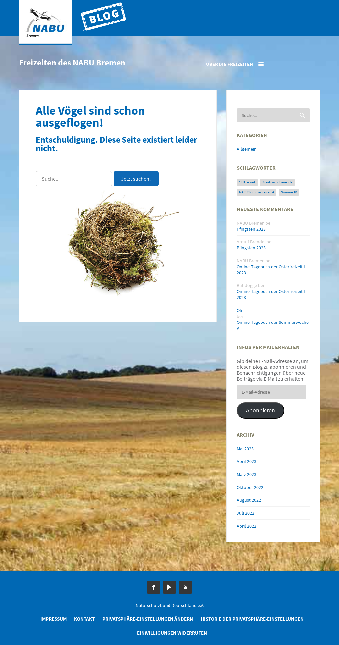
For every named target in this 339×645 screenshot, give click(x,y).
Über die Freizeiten (229, 64)
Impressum (53, 619)
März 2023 (246, 474)
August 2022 (249, 500)
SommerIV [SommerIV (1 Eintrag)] (289, 192)
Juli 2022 (245, 513)
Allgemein (247, 149)
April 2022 (246, 526)
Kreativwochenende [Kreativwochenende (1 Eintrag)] (277, 182)
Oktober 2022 (250, 487)
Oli (239, 310)
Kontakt (84, 619)
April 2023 (246, 461)
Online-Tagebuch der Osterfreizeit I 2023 (271, 270)
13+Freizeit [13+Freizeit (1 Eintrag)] (247, 182)
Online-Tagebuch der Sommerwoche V (273, 325)
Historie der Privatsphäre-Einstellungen (252, 619)
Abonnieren (260, 410)
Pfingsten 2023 (251, 229)
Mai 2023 (245, 449)
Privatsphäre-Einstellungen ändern (147, 619)
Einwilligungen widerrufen (172, 633)
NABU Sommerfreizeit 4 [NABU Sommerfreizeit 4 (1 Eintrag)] (256, 192)
